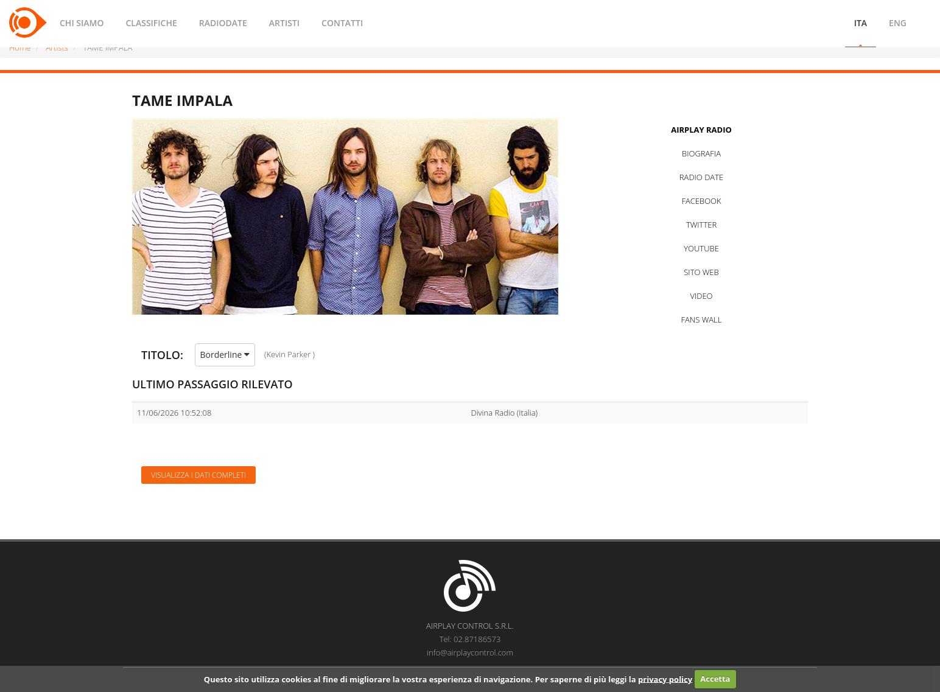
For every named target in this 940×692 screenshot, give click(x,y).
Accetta (715, 678)
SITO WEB (701, 272)
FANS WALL (701, 319)
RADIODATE (223, 23)
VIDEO (701, 295)
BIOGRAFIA (701, 153)
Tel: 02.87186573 (470, 639)
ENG (898, 23)
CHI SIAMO (81, 23)
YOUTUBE (701, 248)
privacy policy (665, 678)
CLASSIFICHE (151, 23)
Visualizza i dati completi (198, 475)
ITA (860, 23)
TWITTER (701, 224)
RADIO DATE (701, 177)
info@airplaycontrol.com (470, 652)
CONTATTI (342, 23)
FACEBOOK (701, 200)
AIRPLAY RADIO (701, 129)
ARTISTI (284, 23)
